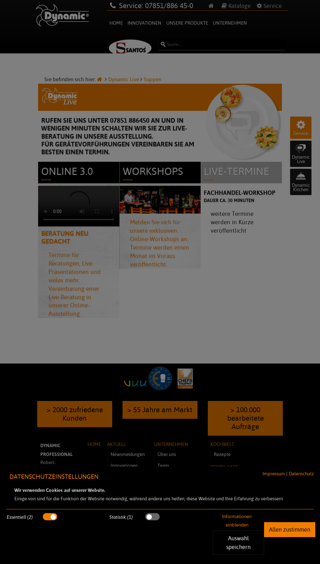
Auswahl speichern (238, 542)
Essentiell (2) (20, 517)
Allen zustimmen (289, 529)
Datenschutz (301, 474)
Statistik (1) (121, 517)
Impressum (273, 474)
